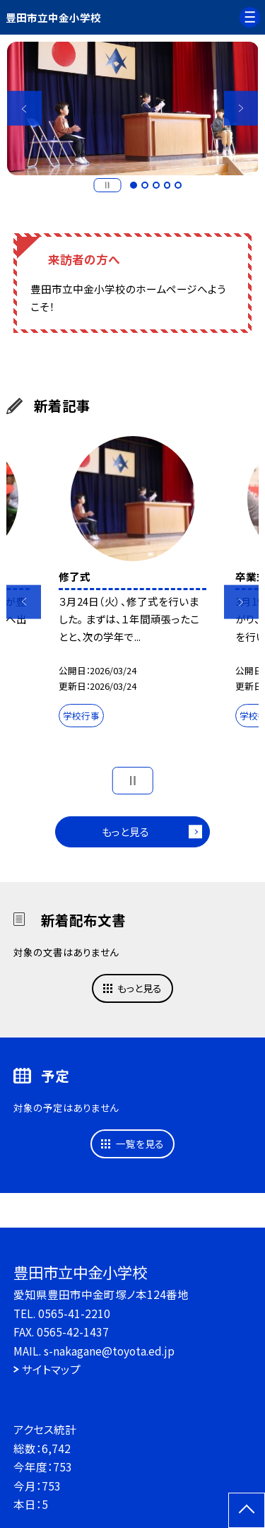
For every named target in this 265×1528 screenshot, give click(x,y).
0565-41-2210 (74, 1313)
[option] (133, 109)
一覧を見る (140, 1143)
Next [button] (241, 108)
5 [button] (178, 185)
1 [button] (133, 185)
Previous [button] (24, 108)
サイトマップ (51, 1369)
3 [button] (156, 185)
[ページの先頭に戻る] (246, 1510)
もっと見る (125, 831)
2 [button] (144, 185)
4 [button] (167, 185)
